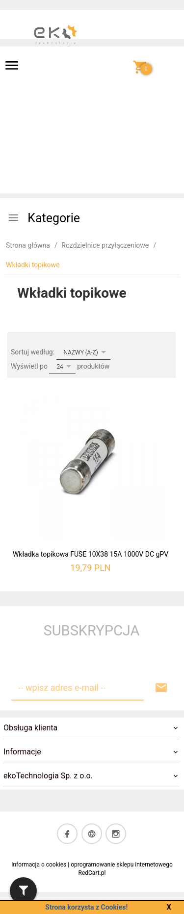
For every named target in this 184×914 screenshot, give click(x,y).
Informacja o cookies (38, 864)
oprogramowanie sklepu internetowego (122, 864)
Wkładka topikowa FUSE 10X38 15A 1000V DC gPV (90, 554)
